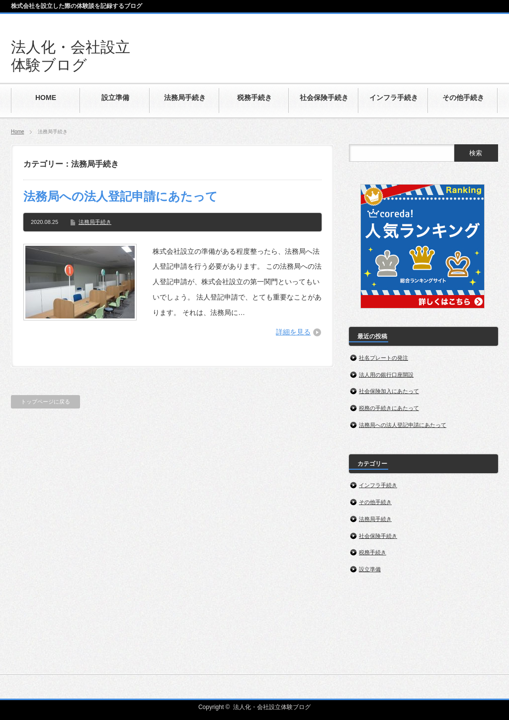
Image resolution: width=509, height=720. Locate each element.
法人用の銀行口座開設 (386, 375)
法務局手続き (95, 222)
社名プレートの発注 (383, 358)
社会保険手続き (378, 536)
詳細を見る (293, 332)
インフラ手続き (378, 485)
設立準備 (370, 569)
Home (17, 131)
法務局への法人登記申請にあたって (120, 196)
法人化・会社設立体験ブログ (272, 707)
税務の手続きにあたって (389, 408)
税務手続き (372, 552)
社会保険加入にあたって (389, 391)
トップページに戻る (45, 402)
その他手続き (375, 502)
